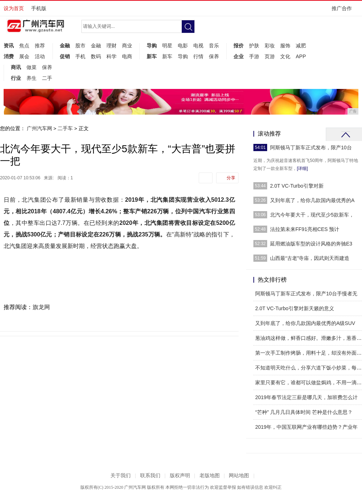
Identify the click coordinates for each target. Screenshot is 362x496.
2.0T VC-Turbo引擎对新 (297, 186)
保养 (214, 56)
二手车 (65, 128)
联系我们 (150, 475)
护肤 (254, 45)
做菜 (31, 67)
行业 (16, 78)
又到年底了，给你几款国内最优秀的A (312, 200)
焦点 (24, 45)
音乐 (214, 45)
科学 (111, 56)
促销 (65, 56)
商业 (127, 45)
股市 (80, 45)
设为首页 (14, 8)
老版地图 (209, 475)
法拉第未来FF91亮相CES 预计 (304, 229)
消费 (9, 56)
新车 (152, 56)
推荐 (40, 45)
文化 (285, 56)
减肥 (301, 45)
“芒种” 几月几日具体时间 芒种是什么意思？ (304, 412)
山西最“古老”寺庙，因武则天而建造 (309, 258)
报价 (238, 45)
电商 (127, 56)
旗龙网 (41, 307)
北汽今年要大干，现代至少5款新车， (312, 215)
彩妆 (270, 45)
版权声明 (180, 475)
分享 (231, 177)
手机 (80, 56)
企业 (238, 56)
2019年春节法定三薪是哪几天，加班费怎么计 (306, 397)
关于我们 (120, 475)
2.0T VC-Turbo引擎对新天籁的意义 (294, 308)
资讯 (9, 45)
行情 (198, 56)
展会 (24, 56)
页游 (270, 56)
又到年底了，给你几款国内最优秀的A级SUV (305, 323)
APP (301, 56)
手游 (254, 56)
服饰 (285, 45)
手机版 (38, 8)
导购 (152, 45)
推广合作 (344, 10)
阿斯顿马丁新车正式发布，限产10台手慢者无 (306, 293)
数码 (96, 56)
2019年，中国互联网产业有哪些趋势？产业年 (306, 427)
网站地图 (239, 475)
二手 (47, 78)
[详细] (302, 168)
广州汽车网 (39, 128)
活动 (40, 56)
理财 (111, 45)
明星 (167, 45)
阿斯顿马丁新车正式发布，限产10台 (311, 147)
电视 (198, 45)
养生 (31, 78)
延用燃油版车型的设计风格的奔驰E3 (311, 244)
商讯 (16, 67)
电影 (183, 45)
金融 (65, 45)
